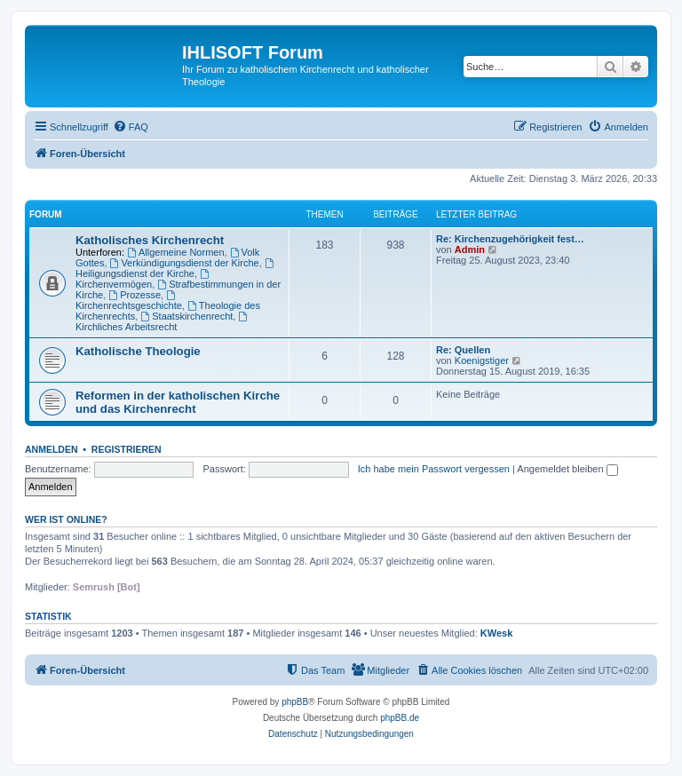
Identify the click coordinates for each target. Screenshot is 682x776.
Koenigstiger (482, 360)
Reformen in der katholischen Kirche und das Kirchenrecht (177, 402)
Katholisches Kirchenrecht (149, 240)
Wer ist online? (66, 519)
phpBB (295, 702)
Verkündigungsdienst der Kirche (184, 262)
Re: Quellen (463, 349)
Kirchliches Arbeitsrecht (162, 322)
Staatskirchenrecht (186, 316)
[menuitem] (130, 127)
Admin (470, 249)
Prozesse (134, 294)
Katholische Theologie (138, 351)
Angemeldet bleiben (567, 468)
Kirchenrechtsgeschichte (128, 300)
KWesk (496, 633)
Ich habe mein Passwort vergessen (434, 468)
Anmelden (51, 449)
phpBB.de (399, 718)
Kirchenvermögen (143, 279)
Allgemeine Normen (175, 252)
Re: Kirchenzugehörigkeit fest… (510, 239)
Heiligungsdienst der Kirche (175, 268)
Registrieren (126, 449)
